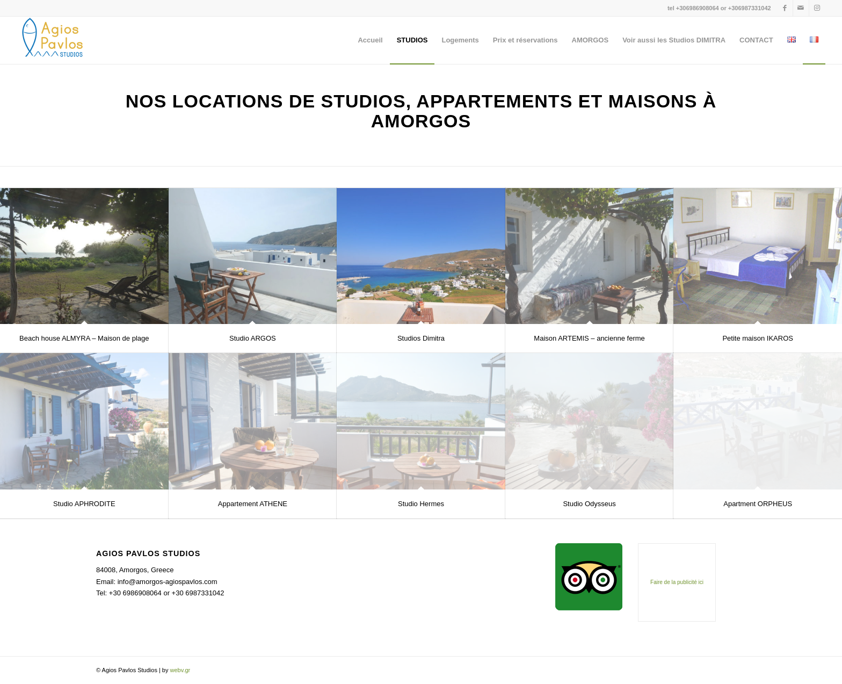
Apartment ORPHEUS (757, 504)
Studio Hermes (421, 504)
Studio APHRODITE (84, 504)
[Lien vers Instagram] (817, 8)
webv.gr (180, 670)
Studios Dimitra (421, 338)
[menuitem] (370, 40)
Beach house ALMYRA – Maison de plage (84, 338)
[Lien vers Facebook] (785, 8)
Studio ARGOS (252, 338)
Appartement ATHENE (252, 504)
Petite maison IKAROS (757, 338)
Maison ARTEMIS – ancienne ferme (589, 338)
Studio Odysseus (589, 504)
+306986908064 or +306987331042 (723, 8)
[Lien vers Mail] (801, 8)
